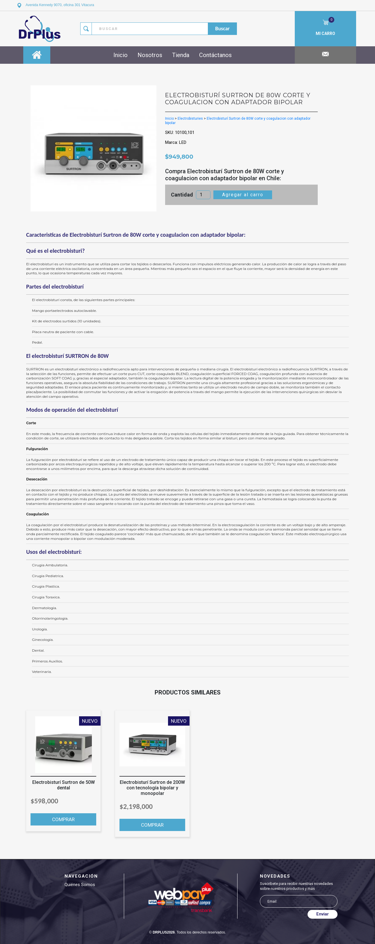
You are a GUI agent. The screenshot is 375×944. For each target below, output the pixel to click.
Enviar (322, 914)
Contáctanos (215, 55)
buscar (222, 28)
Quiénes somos (80, 884)
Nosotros (150, 55)
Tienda (180, 55)
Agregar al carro (242, 194)
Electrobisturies (190, 118)
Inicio (120, 55)
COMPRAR (63, 819)
